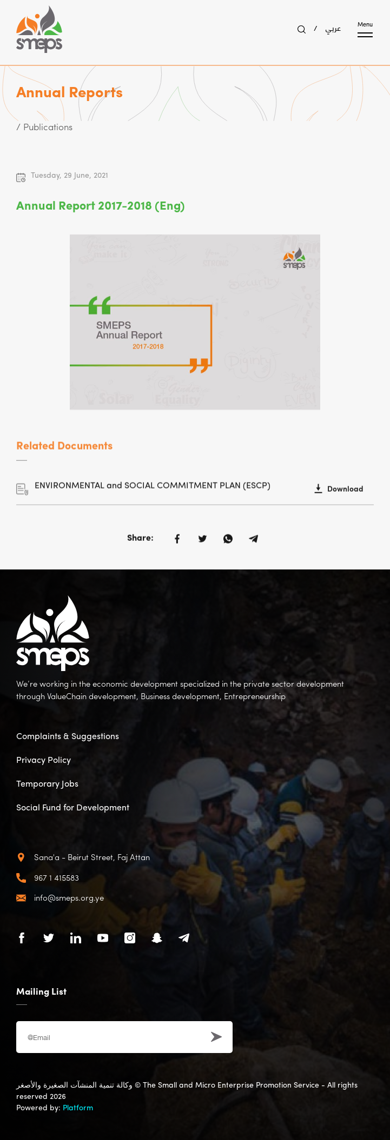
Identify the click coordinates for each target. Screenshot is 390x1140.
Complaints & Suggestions (67, 737)
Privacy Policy (43, 760)
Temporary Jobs (47, 784)
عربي (333, 27)
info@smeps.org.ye (69, 899)
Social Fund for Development (72, 808)
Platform (78, 1108)
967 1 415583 (56, 879)
